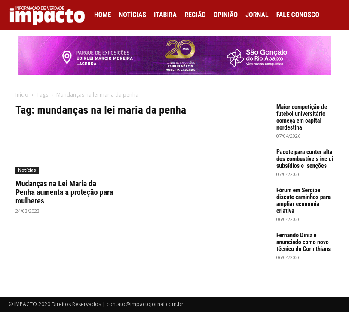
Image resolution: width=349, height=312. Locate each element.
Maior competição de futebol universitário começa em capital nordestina (301, 117)
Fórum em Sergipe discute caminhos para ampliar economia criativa (303, 200)
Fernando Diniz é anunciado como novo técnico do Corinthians (303, 242)
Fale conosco (298, 15)
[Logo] (49, 15)
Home (102, 15)
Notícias (132, 15)
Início (21, 94)
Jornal (257, 15)
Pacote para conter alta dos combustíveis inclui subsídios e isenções (304, 158)
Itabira (165, 15)
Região (195, 15)
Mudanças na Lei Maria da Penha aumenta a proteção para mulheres (64, 192)
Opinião (226, 15)
